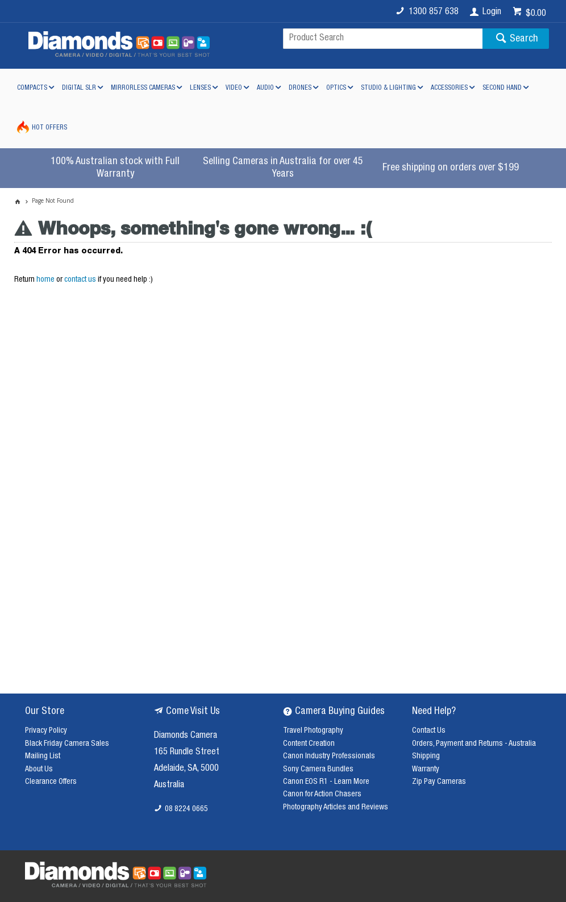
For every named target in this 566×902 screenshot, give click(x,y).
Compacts (32, 88)
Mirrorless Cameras (143, 88)
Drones (300, 88)
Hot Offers (49, 127)
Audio (265, 88)
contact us (80, 280)
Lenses (200, 88)
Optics (336, 88)
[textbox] (382, 38)
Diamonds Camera (185, 736)
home (45, 280)
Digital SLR (79, 88)
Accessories (449, 88)
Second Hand (502, 88)
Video (234, 88)
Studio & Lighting (388, 88)
